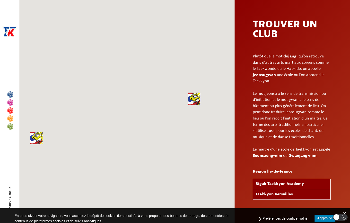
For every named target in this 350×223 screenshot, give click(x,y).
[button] (194, 99)
